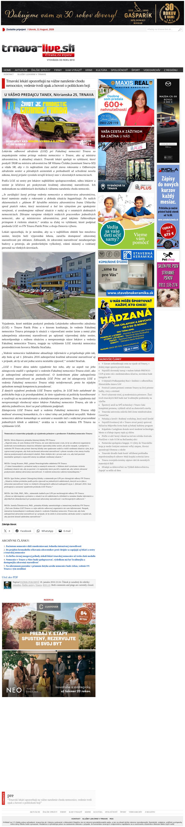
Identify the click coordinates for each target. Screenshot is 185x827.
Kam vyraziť (74, 70)
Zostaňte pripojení (16, 29)
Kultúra (101, 70)
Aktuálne (21, 70)
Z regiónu (171, 70)
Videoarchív (152, 70)
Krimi (88, 70)
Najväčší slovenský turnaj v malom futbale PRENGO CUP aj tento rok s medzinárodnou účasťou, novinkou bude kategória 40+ (125, 374)
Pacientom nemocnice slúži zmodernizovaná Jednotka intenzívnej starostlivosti (43, 546)
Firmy (58, 70)
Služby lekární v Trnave (31, 74)
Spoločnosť (119, 70)
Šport (136, 70)
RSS (111, 819)
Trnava (38, 585)
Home (7, 70)
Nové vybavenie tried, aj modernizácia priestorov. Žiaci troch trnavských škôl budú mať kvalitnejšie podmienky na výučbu (125, 398)
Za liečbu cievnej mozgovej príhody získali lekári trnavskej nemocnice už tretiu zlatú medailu (50, 556)
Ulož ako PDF (10, 577)
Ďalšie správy (41, 70)
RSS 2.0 (46, 585)
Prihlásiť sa (7, 822)
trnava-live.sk (41, 822)
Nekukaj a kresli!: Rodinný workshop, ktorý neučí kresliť (128, 418)
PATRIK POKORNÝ (29, 582)
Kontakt (9, 74)
